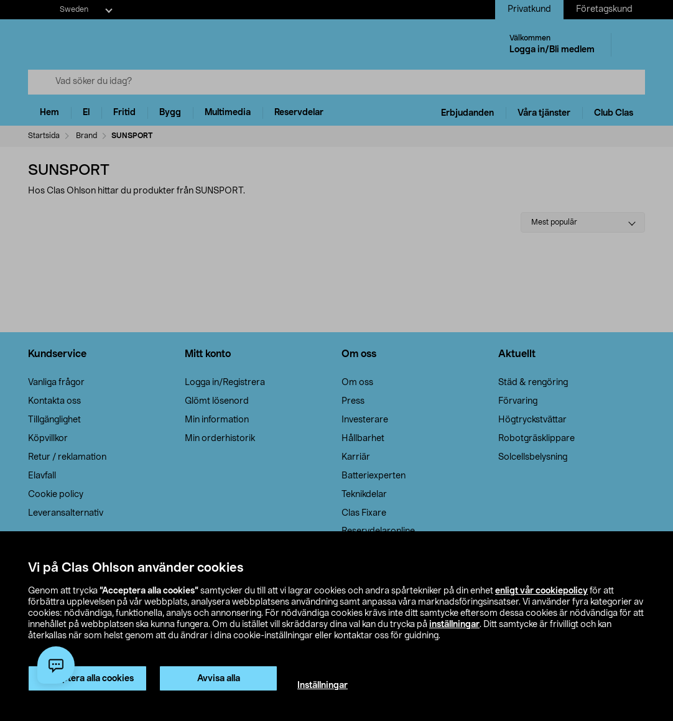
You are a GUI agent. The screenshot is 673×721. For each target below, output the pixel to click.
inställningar (454, 624)
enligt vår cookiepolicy (541, 591)
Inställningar (322, 685)
